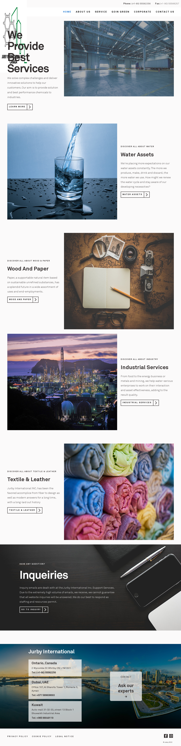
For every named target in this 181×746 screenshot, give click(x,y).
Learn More (17, 107)
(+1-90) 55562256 (141, 4)
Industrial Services (137, 403)
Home (67, 12)
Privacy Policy (17, 736)
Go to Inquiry (31, 610)
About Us (83, 12)
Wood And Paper (20, 299)
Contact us (165, 12)
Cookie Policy (42, 736)
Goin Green (121, 12)
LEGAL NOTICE (64, 736)
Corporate (142, 12)
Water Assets (132, 194)
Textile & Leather (22, 510)
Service (101, 12)
